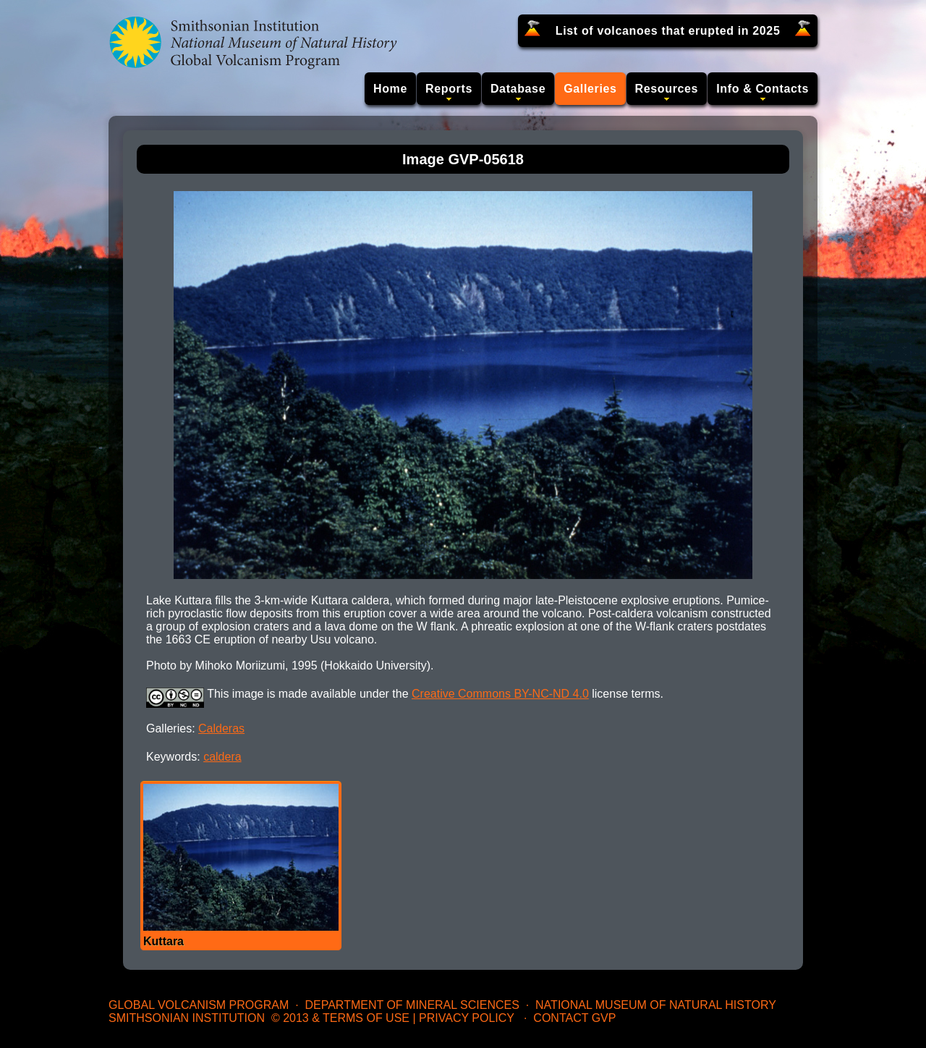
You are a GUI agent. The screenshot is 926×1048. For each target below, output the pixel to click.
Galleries (590, 89)
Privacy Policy (466, 1018)
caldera (222, 757)
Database (517, 89)
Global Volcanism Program (199, 1005)
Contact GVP (574, 1018)
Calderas (221, 728)
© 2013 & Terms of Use (340, 1018)
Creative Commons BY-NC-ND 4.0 (500, 694)
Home (390, 89)
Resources (667, 89)
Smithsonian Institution (187, 1018)
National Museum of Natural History (655, 1005)
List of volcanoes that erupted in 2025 (668, 31)
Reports (448, 89)
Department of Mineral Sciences (412, 1005)
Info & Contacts (762, 89)
